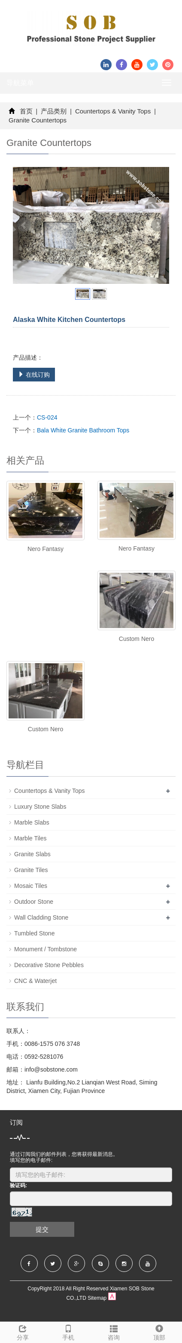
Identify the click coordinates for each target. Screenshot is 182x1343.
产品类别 (53, 111)
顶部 (159, 1331)
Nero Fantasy (45, 548)
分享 (23, 1331)
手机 (68, 1331)
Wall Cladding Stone (41, 917)
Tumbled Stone (34, 933)
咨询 (113, 1331)
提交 (42, 1229)
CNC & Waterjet (35, 980)
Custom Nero (136, 638)
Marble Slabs (31, 822)
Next (158, 225)
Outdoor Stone (33, 901)
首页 (26, 111)
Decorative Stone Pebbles (49, 965)
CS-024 (47, 417)
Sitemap (97, 1298)
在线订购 (34, 374)
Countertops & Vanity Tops (113, 111)
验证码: (18, 1185)
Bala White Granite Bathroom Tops (83, 430)
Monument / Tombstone (45, 949)
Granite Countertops (38, 120)
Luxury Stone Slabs (40, 806)
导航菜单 (20, 82)
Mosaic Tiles (30, 885)
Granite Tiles (31, 870)
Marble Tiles (30, 838)
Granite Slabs (32, 854)
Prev (24, 225)
